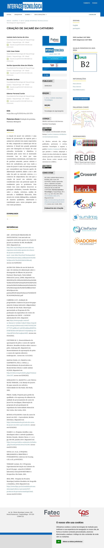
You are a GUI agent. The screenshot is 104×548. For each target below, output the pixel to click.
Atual (9, 14)
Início (9, 21)
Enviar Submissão (81, 99)
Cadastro (87, 3)
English (75, 25)
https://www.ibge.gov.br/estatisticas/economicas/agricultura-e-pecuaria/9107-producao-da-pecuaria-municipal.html (21, 502)
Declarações (40, 14)
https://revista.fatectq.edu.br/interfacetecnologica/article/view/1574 (54, 202)
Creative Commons (53, 149)
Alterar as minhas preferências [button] (72, 541)
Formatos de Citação (54, 208)
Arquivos (18, 14)
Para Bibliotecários (79, 90)
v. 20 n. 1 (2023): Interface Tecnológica (33, 21)
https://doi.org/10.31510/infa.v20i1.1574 (20, 113)
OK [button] (59, 541)
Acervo (15, 21)
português (76, 28)
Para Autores (77, 87)
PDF (47, 75)
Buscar (92, 14)
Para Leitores (77, 83)
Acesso (94, 3)
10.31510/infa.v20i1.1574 (51, 196)
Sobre (27, 14)
